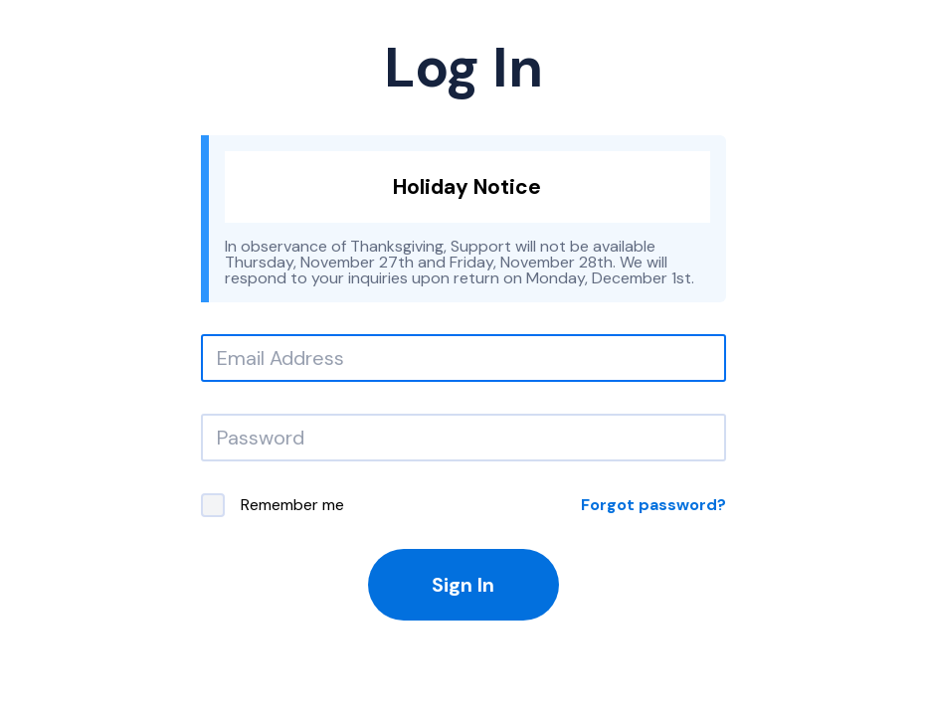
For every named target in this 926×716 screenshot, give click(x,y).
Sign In (463, 585)
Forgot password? (653, 504)
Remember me (272, 505)
